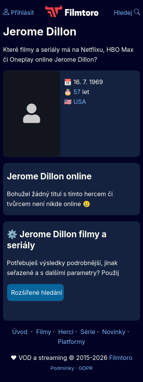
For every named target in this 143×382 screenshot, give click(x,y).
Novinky (113, 332)
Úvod (20, 332)
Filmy (43, 332)
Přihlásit (18, 12)
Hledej (127, 12)
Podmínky (62, 368)
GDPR (86, 368)
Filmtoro (120, 357)
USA (80, 101)
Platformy (71, 341)
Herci (66, 332)
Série (87, 332)
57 (77, 92)
